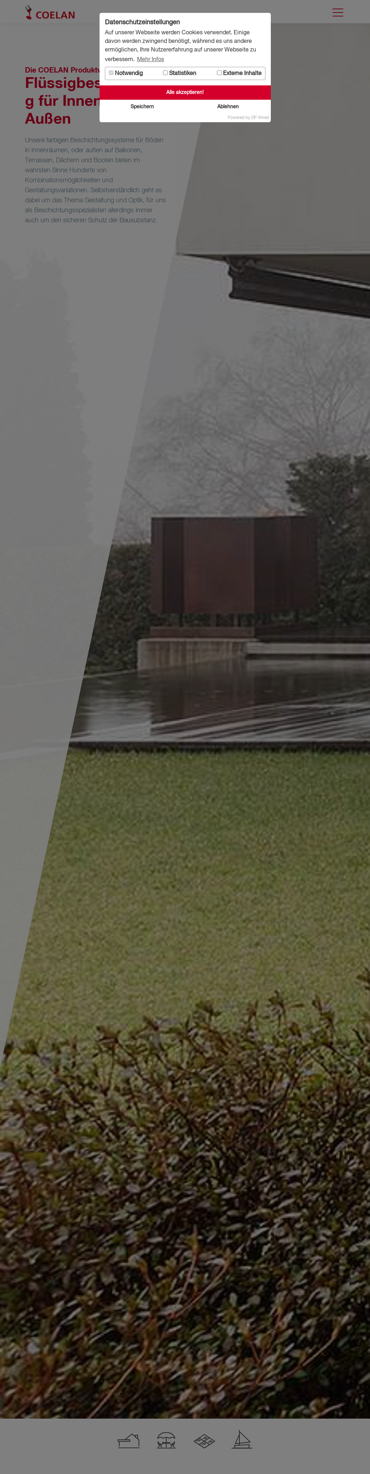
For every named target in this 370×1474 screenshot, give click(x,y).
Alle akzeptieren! (185, 92)
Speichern (142, 106)
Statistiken (179, 73)
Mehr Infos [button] (150, 60)
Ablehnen (228, 106)
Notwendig (126, 73)
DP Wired (260, 118)
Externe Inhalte (239, 73)
